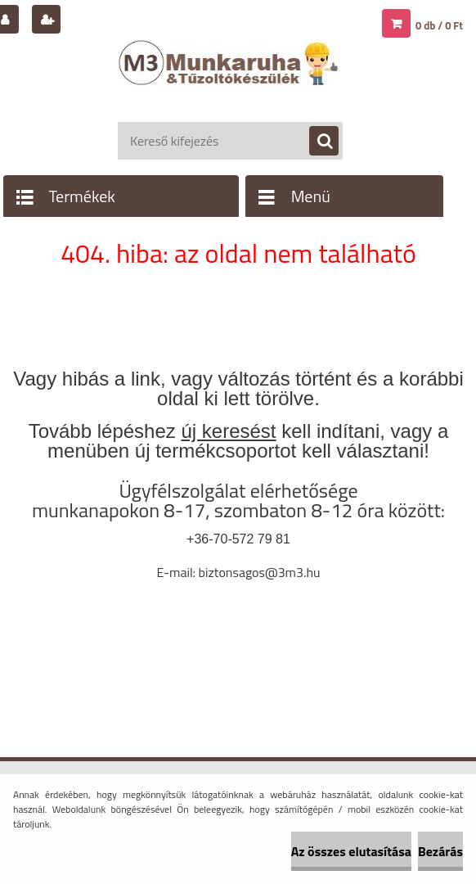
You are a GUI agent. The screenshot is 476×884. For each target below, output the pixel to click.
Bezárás (440, 851)
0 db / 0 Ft (439, 25)
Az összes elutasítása (351, 851)
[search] (315, 141)
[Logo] (230, 79)
